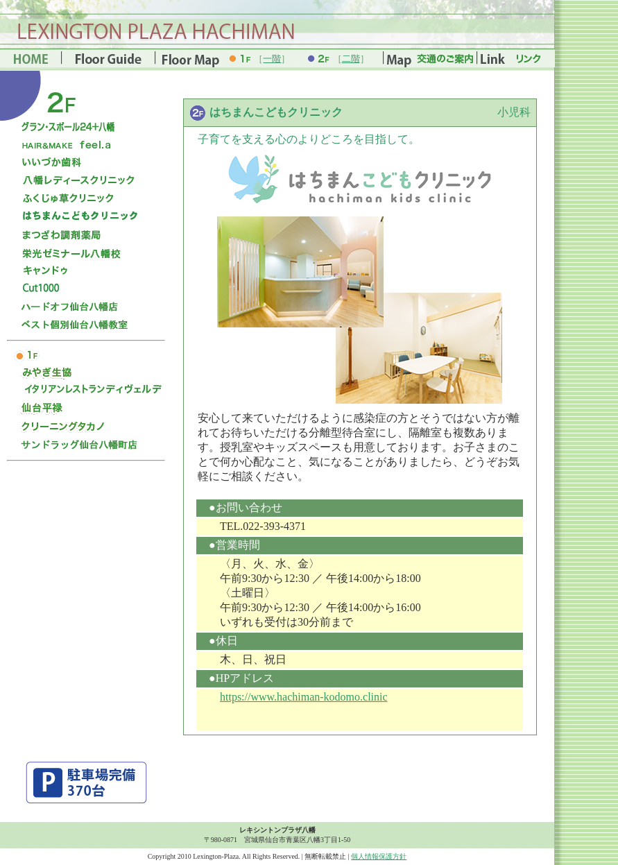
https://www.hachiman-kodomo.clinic (304, 697)
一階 (272, 58)
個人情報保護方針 (378, 856)
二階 (351, 58)
